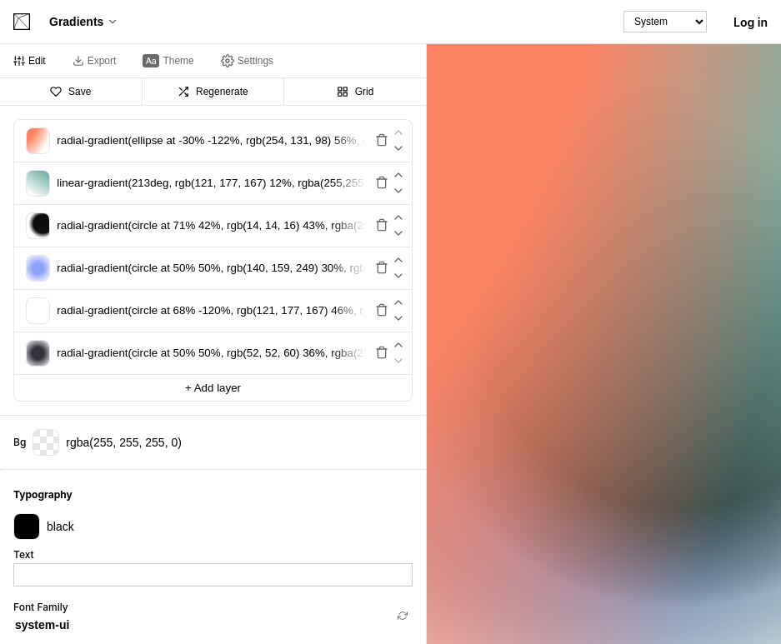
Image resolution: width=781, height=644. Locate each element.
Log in (750, 22)
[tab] (29, 60)
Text (23, 555)
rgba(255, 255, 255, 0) (107, 442)
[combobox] (203, 625)
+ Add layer (213, 388)
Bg (19, 442)
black (43, 526)
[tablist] (213, 61)
